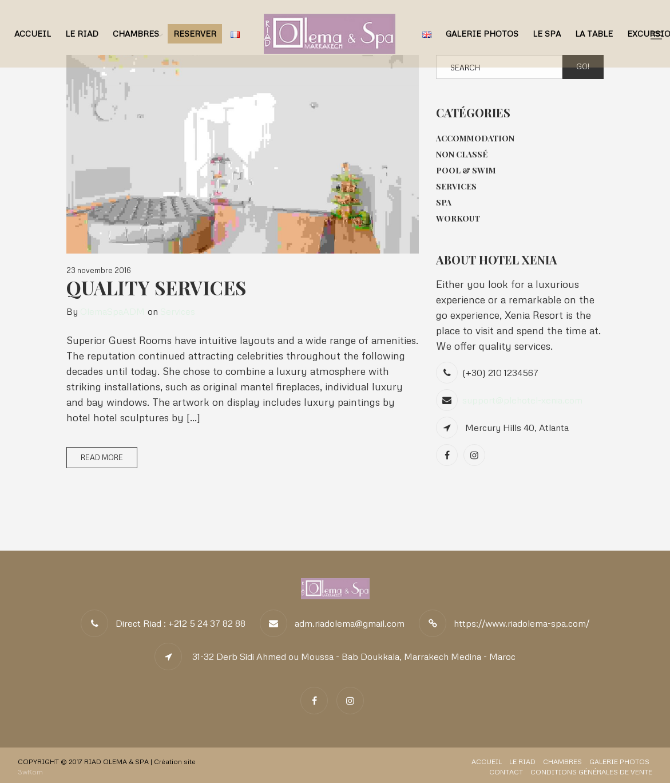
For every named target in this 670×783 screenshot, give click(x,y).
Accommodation (475, 138)
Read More (102, 457)
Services (177, 311)
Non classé (461, 154)
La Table (594, 33)
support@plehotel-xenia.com (522, 400)
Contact (506, 772)
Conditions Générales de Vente (591, 772)
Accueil (32, 33)
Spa (443, 202)
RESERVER (194, 33)
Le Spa (547, 33)
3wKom (30, 772)
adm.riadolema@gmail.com (350, 623)
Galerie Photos (482, 33)
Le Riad (81, 33)
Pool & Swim (466, 170)
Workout (458, 218)
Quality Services (156, 287)
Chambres (136, 33)
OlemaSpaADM (112, 311)
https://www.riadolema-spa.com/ (521, 623)
